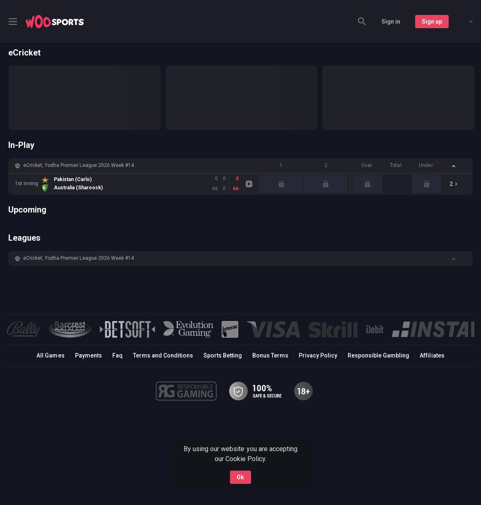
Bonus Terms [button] (270, 355)
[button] (240, 165)
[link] (55, 21)
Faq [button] (117, 355)
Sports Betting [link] (222, 355)
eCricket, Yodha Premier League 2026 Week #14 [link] (78, 165)
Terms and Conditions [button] (163, 355)
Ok (240, 477)
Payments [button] (88, 355)
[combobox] (465, 21)
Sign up (432, 21)
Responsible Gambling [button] (378, 355)
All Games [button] (50, 355)
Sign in (391, 21)
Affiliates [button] (432, 355)
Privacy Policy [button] (318, 355)
